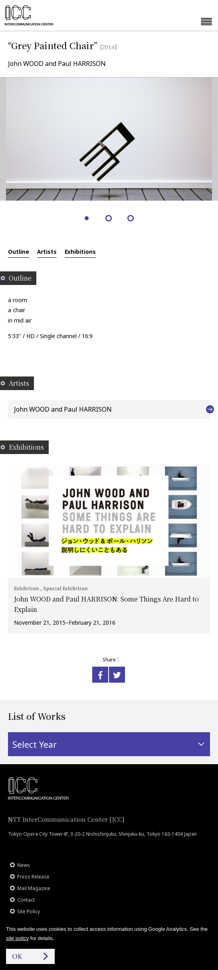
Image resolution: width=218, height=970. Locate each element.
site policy (17, 938)
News (23, 865)
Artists (47, 251)
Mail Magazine (33, 888)
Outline (18, 251)
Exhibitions (80, 251)
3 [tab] (131, 219)
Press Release (33, 876)
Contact (26, 899)
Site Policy (28, 911)
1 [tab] (87, 219)
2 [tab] (109, 219)
